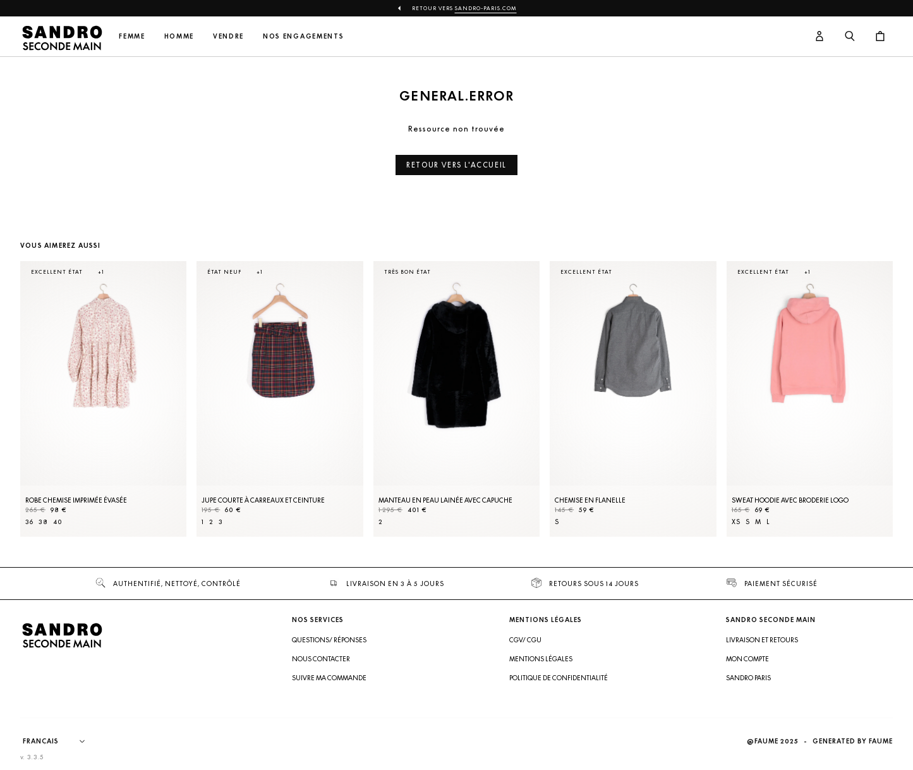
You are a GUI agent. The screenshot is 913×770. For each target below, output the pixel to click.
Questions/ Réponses (329, 640)
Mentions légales (540, 659)
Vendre (228, 36)
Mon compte (747, 659)
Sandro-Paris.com (486, 8)
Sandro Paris (748, 677)
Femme (132, 36)
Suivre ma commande (329, 677)
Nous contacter (321, 659)
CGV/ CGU (525, 640)
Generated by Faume (853, 741)
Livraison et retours (762, 640)
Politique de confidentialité (558, 677)
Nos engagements (303, 36)
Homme (179, 36)
